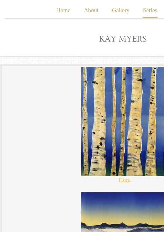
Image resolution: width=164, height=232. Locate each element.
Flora (124, 180)
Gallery (120, 10)
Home (63, 10)
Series (150, 10)
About (91, 10)
